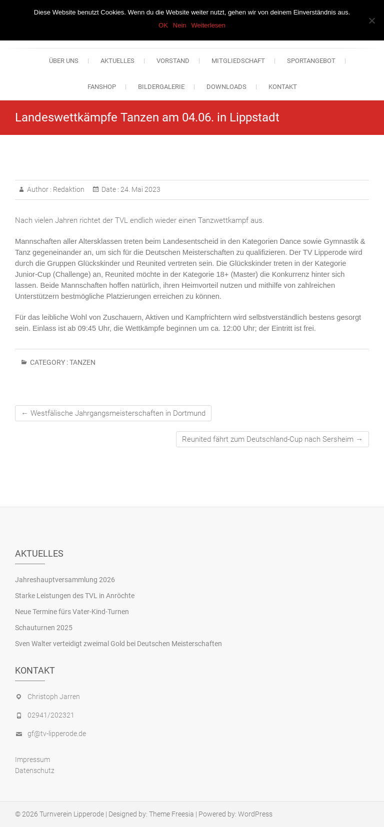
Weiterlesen (209, 25)
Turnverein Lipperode (72, 814)
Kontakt (282, 86)
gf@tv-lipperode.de (57, 734)
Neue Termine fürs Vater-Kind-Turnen (72, 612)
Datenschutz (34, 771)
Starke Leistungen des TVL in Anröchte (74, 596)
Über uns (63, 60)
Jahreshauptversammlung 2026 (65, 580)
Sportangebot (311, 60)
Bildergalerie (161, 86)
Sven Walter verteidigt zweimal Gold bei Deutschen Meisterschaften (118, 644)
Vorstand (173, 60)
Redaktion (68, 189)
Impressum (32, 760)
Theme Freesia (171, 814)
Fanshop (102, 86)
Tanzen (83, 362)
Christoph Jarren (54, 697)
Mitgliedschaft (238, 60)
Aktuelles (117, 60)
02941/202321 (51, 715)
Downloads (226, 86)
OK (163, 25)
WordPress (255, 814)
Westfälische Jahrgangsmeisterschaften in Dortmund (113, 413)
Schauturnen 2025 (43, 628)
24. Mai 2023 (139, 189)
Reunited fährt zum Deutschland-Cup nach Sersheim (272, 439)
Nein (179, 25)
